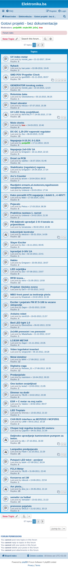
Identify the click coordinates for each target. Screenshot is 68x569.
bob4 (24, 462)
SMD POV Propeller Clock (25, 74)
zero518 (25, 316)
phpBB (24, 562)
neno (24, 280)
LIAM (24, 422)
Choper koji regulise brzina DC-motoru (32, 428)
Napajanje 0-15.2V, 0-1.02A (25, 140)
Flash (24, 452)
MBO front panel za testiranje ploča (30, 294)
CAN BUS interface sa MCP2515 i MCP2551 (34, 419)
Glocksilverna (28, 97)
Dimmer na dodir (19, 392)
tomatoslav (26, 227)
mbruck (25, 480)
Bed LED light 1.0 (20, 322)
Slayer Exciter (18, 242)
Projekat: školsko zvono (24, 287)
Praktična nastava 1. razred (25, 213)
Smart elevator (18, 103)
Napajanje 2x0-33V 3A (22, 149)
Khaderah (26, 297)
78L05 (24, 395)
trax (41, 27)
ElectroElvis (27, 325)
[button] (42, 45)
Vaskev (25, 404)
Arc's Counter (18, 176)
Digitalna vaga (18, 366)
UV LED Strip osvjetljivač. (25, 112)
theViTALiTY (27, 114)
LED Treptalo (17, 410)
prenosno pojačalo (21, 506)
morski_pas (27, 59)
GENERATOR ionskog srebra (26, 85)
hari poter (26, 68)
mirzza (24, 106)
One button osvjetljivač (23, 383)
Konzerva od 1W (19, 477)
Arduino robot (18, 313)
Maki (24, 198)
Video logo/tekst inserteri (24, 349)
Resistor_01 (27, 368)
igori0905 (26, 77)
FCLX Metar (17, 468)
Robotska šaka (18, 94)
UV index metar (19, 57)
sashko (25, 161)
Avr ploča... (16, 486)
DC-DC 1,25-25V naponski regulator (30, 131)
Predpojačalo (17, 374)
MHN (24, 359)
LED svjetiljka (18, 269)
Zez (23, 134)
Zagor (24, 307)
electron (25, 234)
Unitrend (25, 190)
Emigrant (26, 152)
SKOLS (25, 508)
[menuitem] (9, 11)
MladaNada (27, 334)
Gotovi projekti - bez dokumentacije (29, 23)
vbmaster (26, 500)
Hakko (14, 260)
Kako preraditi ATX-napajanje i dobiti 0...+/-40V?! (37, 195)
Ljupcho (25, 430)
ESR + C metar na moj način (26, 401)
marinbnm (26, 377)
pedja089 (17, 27)
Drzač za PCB (18, 158)
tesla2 (24, 386)
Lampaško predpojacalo (24, 449)
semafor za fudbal (20, 497)
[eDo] (35, 27)
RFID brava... (17, 278)
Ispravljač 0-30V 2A (21, 251)
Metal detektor (18, 357)
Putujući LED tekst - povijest (26, 460)
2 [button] (38, 45)
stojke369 (27, 27)
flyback (14, 65)
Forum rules (8, 33)
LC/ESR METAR (19, 340)
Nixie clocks (17, 122)
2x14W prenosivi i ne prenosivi (27, 331)
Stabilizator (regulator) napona (27, 167)
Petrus (24, 206)
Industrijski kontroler (22, 232)
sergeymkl (26, 352)
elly (23, 441)
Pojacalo (15, 204)
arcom (24, 178)
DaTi (24, 289)
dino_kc (25, 489)
